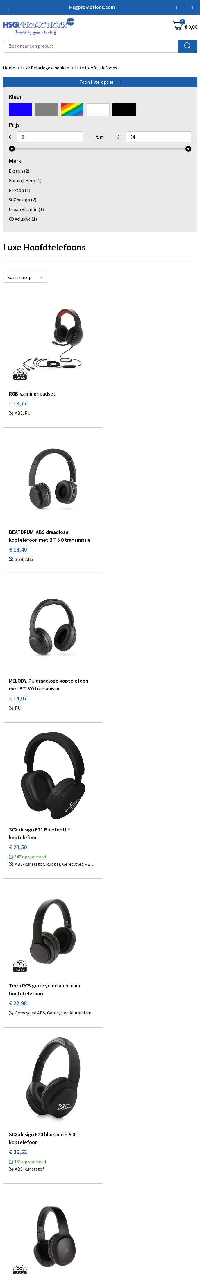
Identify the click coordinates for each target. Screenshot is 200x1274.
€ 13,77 (18, 400)
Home (9, 68)
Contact (11, 1204)
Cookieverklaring (120, 1213)
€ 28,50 (115, 553)
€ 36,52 (115, 706)
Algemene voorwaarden (126, 1204)
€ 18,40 (115, 407)
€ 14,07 (18, 553)
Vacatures (12, 1231)
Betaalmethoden (20, 1213)
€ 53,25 (115, 859)
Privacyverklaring (120, 1222)
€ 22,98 (18, 706)
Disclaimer (113, 1231)
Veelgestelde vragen (123, 1120)
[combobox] (91, 46)
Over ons (111, 1111)
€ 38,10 (18, 859)
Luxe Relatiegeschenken (45, 68)
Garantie (11, 1222)
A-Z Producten (117, 1129)
